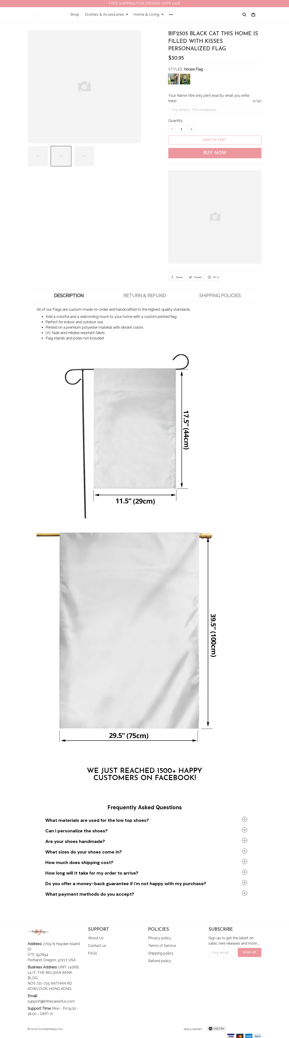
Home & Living (149, 14)
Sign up (249, 952)
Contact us (97, 945)
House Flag (193, 69)
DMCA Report (193, 1029)
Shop (74, 14)
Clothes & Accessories (106, 14)
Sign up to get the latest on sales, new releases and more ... (234, 941)
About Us (95, 938)
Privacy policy (159, 938)
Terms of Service (162, 945)
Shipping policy (160, 953)
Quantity (175, 121)
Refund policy (159, 961)
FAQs (92, 953)
